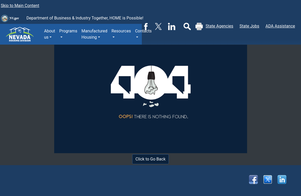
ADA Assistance (280, 26)
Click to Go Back (151, 159)
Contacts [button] (143, 31)
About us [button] (49, 34)
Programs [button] (68, 31)
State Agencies (219, 26)
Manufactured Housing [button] (94, 34)
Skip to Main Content (20, 5)
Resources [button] (121, 31)
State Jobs (249, 26)
